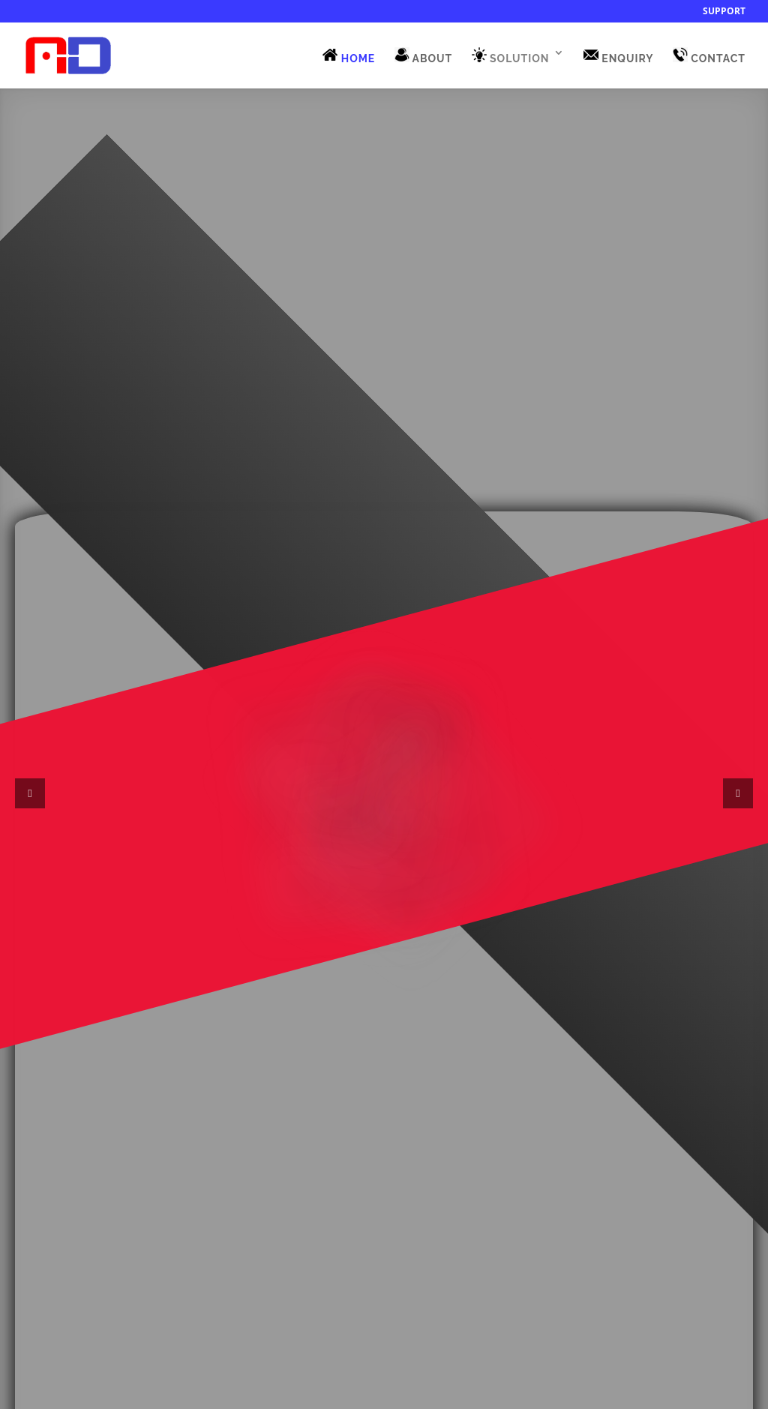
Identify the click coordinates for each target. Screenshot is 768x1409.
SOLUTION (511, 55)
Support (724, 12)
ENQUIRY (619, 55)
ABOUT (423, 55)
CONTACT (709, 55)
